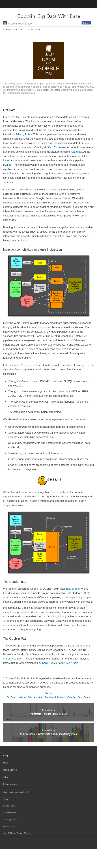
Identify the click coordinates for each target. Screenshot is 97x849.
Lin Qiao (11, 23)
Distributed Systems (54, 697)
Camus (39, 336)
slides (75, 588)
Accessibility (8, 826)
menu (91, 4)
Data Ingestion (35, 697)
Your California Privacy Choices (17, 833)
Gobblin (71, 697)
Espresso (59, 147)
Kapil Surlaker (50, 663)
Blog (5, 755)
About (5, 799)
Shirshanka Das (21, 29)
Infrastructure (10, 784)
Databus (76, 151)
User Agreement (10, 819)
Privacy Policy (24, 134)
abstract (66, 588)
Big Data (11, 697)
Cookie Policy (9, 806)
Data (5, 762)
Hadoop (21, 697)
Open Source (84, 697)
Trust (5, 777)
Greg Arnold (71, 663)
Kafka (7, 164)
